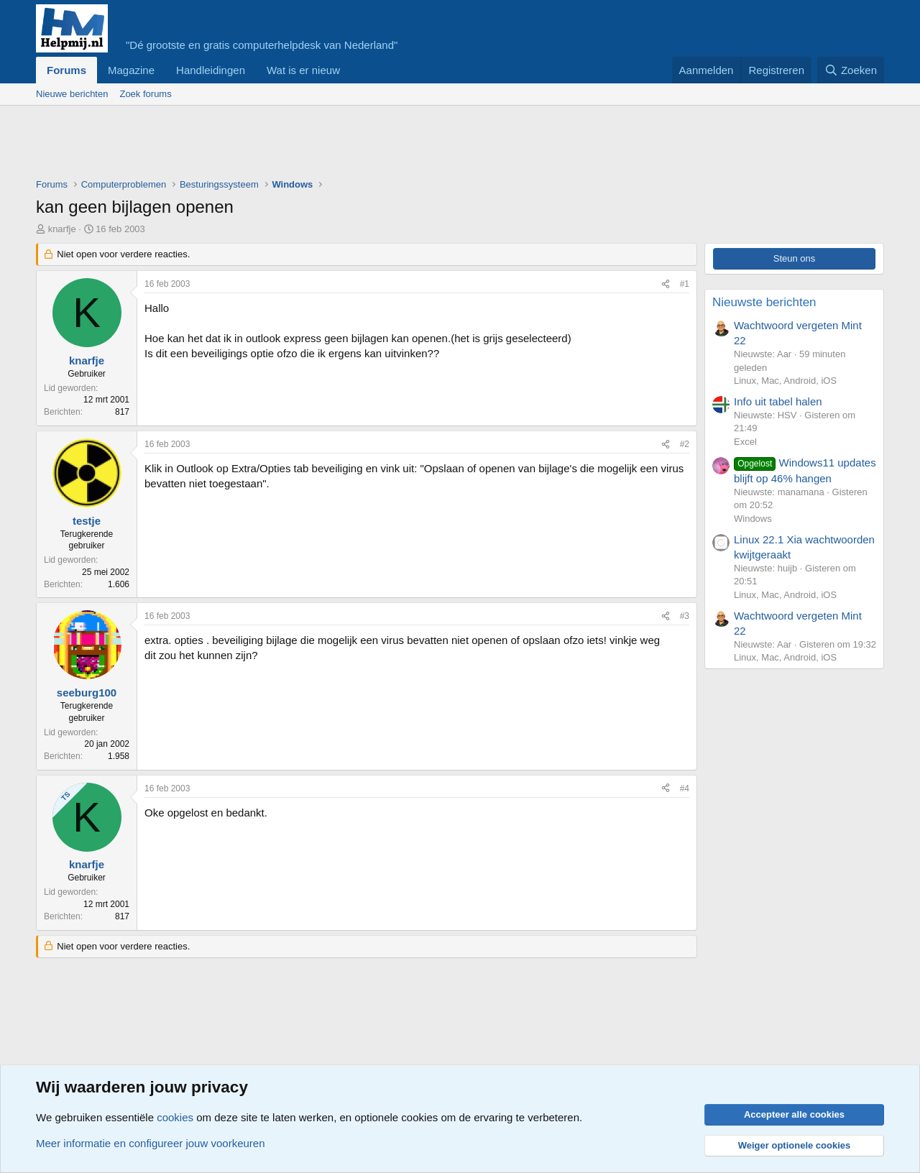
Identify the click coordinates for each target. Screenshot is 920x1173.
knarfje (62, 229)
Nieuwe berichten (72, 93)
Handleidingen (210, 70)
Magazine (131, 70)
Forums (66, 70)
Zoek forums (145, 93)
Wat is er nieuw (303, 70)
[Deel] (665, 284)
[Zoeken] (851, 70)
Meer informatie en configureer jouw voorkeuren (150, 1143)
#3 (684, 616)
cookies (175, 1117)
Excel (745, 441)
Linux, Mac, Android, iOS (785, 380)
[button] (351, 70)
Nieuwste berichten (764, 302)
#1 (684, 284)
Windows (753, 518)
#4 (684, 788)
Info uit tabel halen (778, 401)
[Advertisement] (297, 145)
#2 (684, 444)
